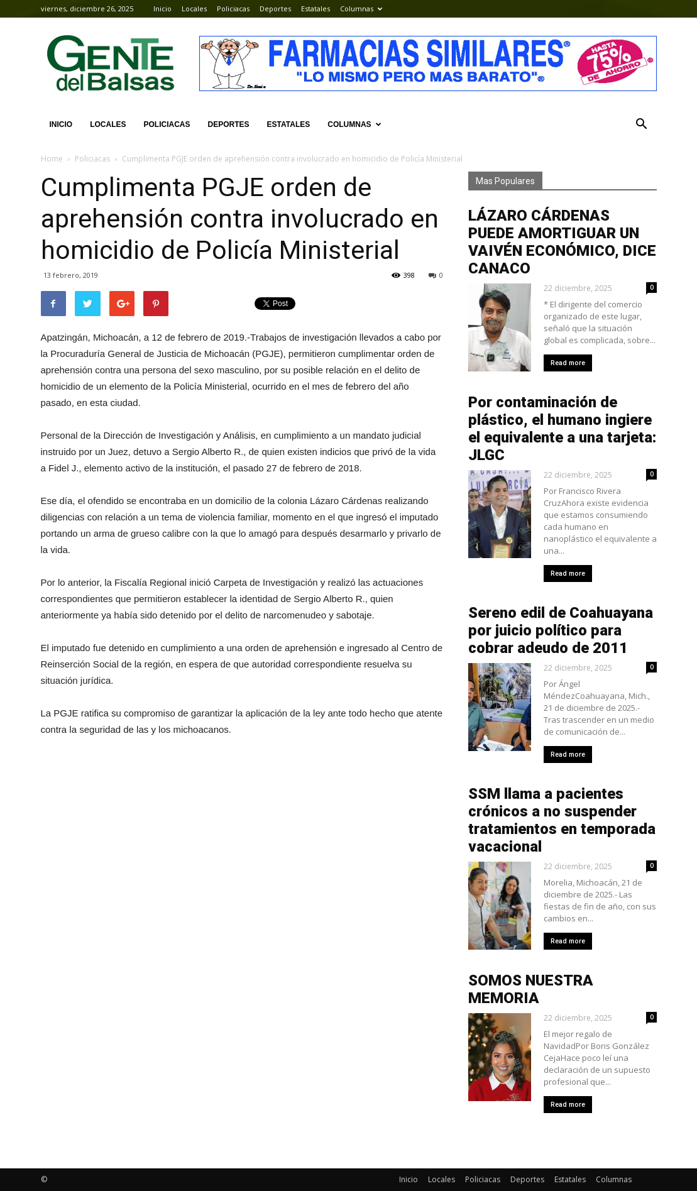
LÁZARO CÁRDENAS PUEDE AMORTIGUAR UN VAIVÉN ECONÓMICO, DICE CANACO (562, 242)
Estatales (315, 8)
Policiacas (233, 8)
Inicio (162, 8)
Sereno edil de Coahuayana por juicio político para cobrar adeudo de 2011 (560, 630)
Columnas (361, 8)
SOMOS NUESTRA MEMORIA (530, 989)
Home (52, 158)
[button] (642, 124)
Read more (568, 363)
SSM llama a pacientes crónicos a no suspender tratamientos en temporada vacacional (562, 820)
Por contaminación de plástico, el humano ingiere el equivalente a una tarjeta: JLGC (562, 428)
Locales (194, 8)
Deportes (275, 8)
